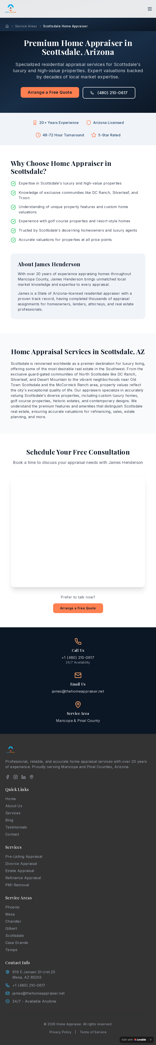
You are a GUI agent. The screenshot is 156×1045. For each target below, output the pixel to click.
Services (12, 813)
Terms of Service (93, 1032)
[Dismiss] (150, 1039)
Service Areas (26, 26)
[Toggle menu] (149, 9)
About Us (13, 806)
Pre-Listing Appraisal (23, 856)
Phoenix (12, 907)
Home (10, 799)
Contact (12, 834)
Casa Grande (16, 942)
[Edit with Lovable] (134, 1039)
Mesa (10, 914)
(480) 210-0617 (109, 92)
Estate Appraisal (19, 870)
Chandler (13, 921)
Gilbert (11, 928)
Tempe (11, 950)
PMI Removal (17, 885)
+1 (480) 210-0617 (28, 985)
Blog (9, 820)
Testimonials (16, 827)
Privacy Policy (61, 1032)
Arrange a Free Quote (50, 92)
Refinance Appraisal (23, 878)
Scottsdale (14, 935)
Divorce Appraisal (21, 863)
